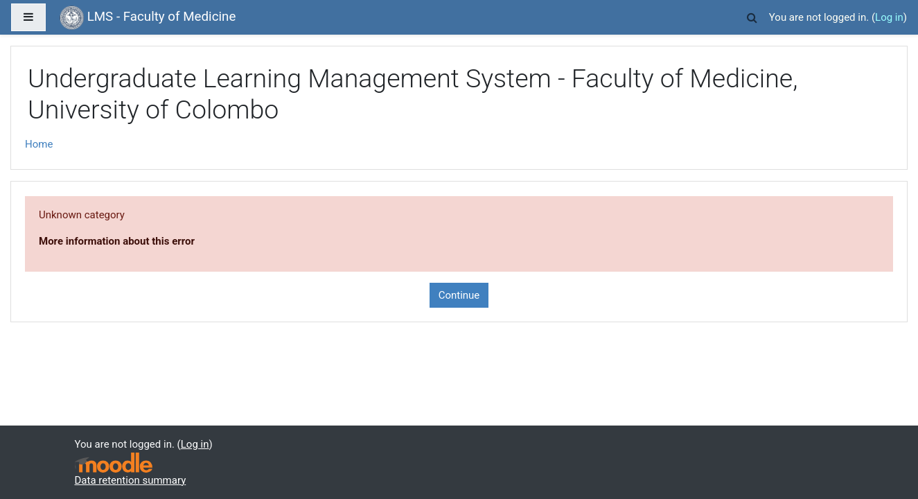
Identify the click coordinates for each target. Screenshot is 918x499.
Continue (459, 295)
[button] (752, 15)
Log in (889, 17)
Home (39, 144)
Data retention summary (130, 480)
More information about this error (117, 241)
